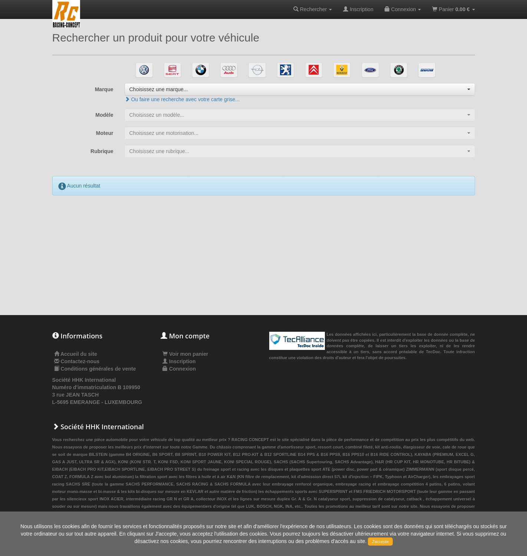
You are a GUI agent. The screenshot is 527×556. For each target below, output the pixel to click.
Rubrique (101, 151)
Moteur (104, 133)
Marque (104, 89)
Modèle (104, 115)
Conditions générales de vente (98, 369)
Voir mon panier (185, 354)
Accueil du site (78, 354)
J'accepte (380, 541)
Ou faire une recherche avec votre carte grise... (182, 99)
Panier (453, 9)
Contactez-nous (79, 361)
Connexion (403, 9)
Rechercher (312, 9)
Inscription (358, 9)
